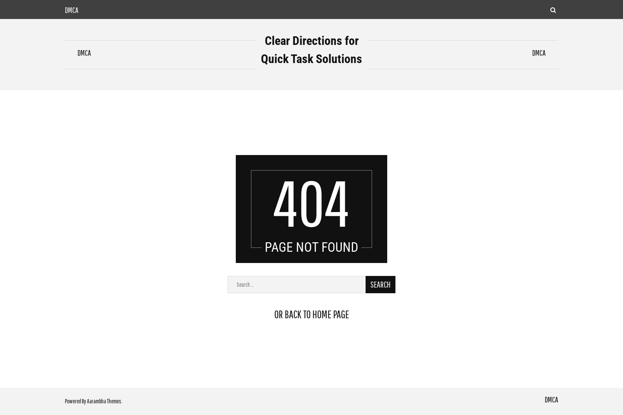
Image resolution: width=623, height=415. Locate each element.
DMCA (71, 10)
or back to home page (311, 314)
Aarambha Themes (104, 401)
